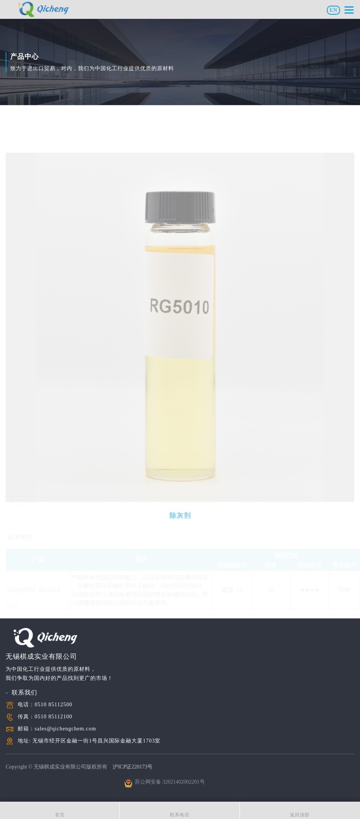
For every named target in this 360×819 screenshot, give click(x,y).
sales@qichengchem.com (65, 709)
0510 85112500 (53, 685)
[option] (170, 336)
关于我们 (17, 791)
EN (333, 10)
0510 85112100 (53, 697)
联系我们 (24, 673)
